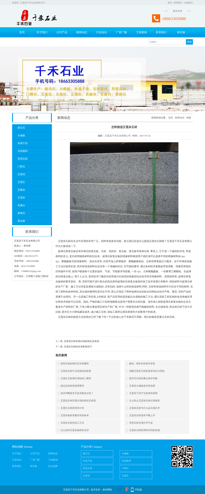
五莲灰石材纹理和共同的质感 (144, 430)
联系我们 (178, 2)
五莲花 (21, 174)
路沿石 (21, 127)
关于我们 (42, 32)
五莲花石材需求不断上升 (142, 415)
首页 (170, 2)
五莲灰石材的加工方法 (72, 422)
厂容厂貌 (121, 32)
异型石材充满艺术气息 (141, 422)
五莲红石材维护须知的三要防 (76, 378)
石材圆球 (23, 151)
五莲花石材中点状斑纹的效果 (76, 371)
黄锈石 (21, 213)
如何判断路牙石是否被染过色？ (77, 393)
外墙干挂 (23, 143)
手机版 (138, 489)
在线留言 (188, 2)
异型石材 (23, 158)
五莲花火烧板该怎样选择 (142, 385)
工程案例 (141, 32)
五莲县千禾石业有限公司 (118, 135)
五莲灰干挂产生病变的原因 (143, 393)
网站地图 (17, 446)
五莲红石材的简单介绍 (72, 408)
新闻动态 (81, 32)
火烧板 (21, 135)
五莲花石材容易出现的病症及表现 (81, 341)
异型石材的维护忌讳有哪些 (75, 363)
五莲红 (21, 182)
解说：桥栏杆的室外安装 (142, 363)
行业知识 (101, 32)
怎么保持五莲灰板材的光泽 (75, 430)
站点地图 (53, 466)
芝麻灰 (21, 189)
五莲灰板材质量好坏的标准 (75, 415)
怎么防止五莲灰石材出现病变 (144, 400)
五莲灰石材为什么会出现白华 (144, 408)
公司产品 (61, 32)
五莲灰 (21, 197)
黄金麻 (21, 221)
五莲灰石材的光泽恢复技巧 (78, 346)
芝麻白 (21, 205)
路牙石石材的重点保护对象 (143, 378)
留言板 (181, 32)
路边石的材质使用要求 (72, 385)
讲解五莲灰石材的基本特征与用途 (147, 371)
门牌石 (21, 166)
